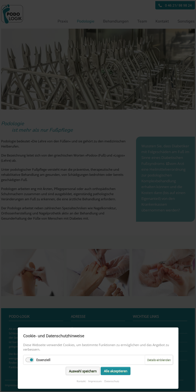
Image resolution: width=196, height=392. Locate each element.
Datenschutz (111, 381)
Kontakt (81, 381)
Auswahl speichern (83, 371)
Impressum (95, 381)
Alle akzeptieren (115, 371)
